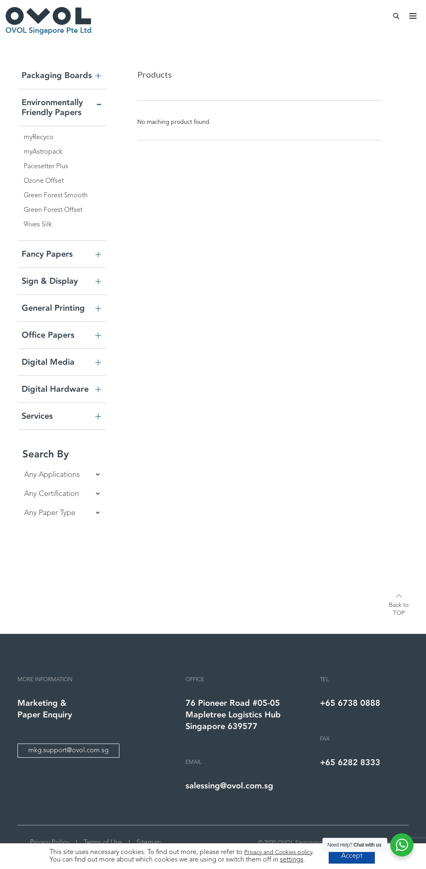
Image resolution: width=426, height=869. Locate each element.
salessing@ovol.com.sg (229, 785)
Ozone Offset (44, 181)
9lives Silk (38, 224)
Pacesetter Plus (46, 166)
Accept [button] (351, 856)
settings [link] (291, 860)
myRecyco (39, 137)
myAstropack (43, 152)
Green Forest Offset (53, 210)
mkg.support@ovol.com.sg (68, 750)
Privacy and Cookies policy (278, 852)
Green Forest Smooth (56, 195)
